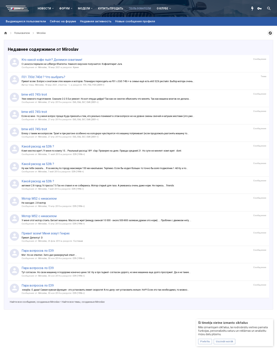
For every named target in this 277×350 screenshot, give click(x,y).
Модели (84, 8)
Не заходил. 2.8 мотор (34, 203)
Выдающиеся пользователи (26, 21)
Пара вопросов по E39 (38, 250)
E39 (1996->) (79, 154)
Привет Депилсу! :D (32, 237)
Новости (44, 8)
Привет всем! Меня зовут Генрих (46, 233)
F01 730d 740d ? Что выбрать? (43, 77)
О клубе (162, 8)
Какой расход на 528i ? (38, 146)
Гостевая (78, 241)
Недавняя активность (95, 21)
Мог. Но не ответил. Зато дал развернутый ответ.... (49, 255)
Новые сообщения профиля (135, 21)
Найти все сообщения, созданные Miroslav (35, 301)
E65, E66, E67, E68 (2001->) (85, 102)
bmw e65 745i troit (34, 94)
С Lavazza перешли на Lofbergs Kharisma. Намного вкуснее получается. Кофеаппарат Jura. (72, 64)
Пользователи (140, 8)
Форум (64, 8)
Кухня (76, 67)
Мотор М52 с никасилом (39, 198)
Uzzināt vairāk (224, 341)
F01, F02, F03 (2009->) (93, 85)
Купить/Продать (110, 8)
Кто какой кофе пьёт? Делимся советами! (52, 60)
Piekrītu (205, 341)
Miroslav (42, 67)
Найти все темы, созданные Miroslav (83, 301)
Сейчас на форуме (63, 21)
